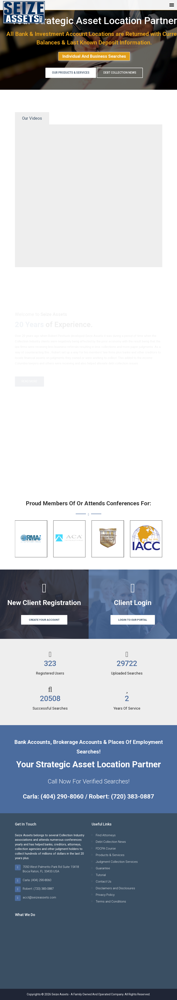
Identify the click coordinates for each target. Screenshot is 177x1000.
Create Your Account (44, 619)
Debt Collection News (119, 72)
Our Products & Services (70, 72)
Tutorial (101, 875)
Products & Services (110, 855)
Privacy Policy (105, 895)
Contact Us (103, 881)
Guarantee (103, 868)
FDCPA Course (106, 848)
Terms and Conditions (111, 901)
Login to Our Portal (132, 619)
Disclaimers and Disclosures (115, 888)
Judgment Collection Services (117, 862)
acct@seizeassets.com (39, 897)
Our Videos (32, 118)
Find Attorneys (106, 835)
